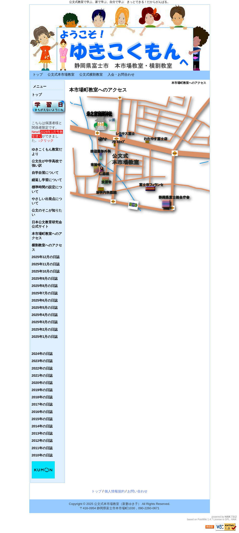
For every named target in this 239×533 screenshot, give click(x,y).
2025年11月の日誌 (46, 264)
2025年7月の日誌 (45, 293)
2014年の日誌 (42, 426)
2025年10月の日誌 (46, 271)
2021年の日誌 (42, 375)
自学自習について (45, 173)
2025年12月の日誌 (46, 257)
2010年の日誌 (42, 455)
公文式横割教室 (91, 74)
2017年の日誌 (42, 404)
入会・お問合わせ (121, 74)
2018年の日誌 (42, 397)
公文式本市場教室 (61, 74)
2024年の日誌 (42, 354)
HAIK (228, 516)
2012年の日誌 (42, 440)
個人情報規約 (114, 491)
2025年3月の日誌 (45, 322)
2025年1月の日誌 (45, 337)
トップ (38, 74)
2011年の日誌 (42, 448)
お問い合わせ (137, 491)
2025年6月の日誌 (45, 300)
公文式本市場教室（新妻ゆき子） (117, 504)
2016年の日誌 (42, 412)
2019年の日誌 (42, 390)
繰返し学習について (47, 180)
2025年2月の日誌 (45, 329)
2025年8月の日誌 (45, 286)
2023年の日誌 (42, 361)
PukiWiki (202, 519)
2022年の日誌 (42, 368)
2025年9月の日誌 (45, 278)
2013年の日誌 (42, 433)
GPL (227, 519)
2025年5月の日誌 (45, 307)
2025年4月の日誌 (45, 315)
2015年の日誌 (42, 419)
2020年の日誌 (42, 383)
